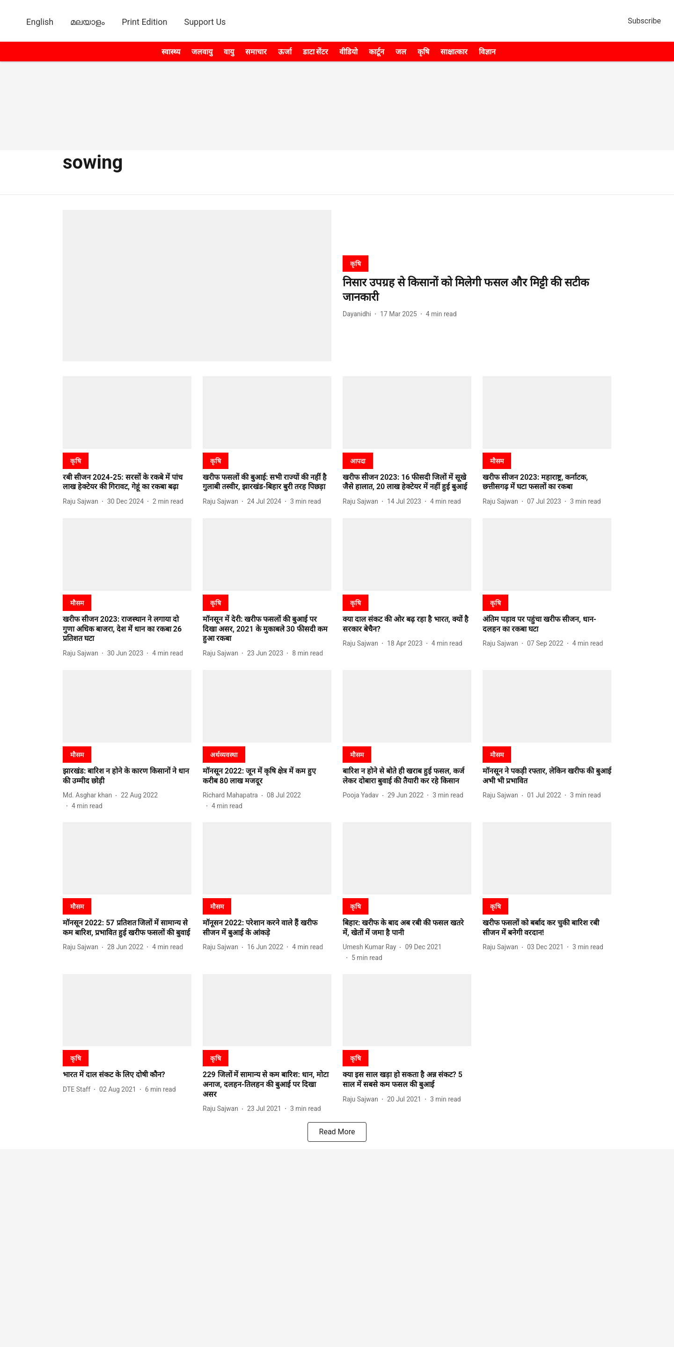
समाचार (256, 51)
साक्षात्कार (454, 51)
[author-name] (359, 314)
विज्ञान (487, 51)
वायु (229, 51)
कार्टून (376, 51)
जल (401, 51)
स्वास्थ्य (170, 51)
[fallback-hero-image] (197, 285)
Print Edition (144, 22)
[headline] (477, 290)
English (39, 22)
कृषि (423, 51)
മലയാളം (87, 22)
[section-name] (355, 263)
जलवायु (201, 51)
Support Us (205, 22)
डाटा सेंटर (316, 51)
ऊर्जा (285, 51)
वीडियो (348, 51)
